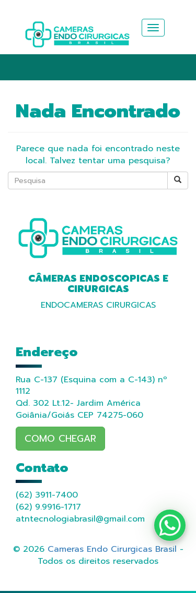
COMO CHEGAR (60, 438)
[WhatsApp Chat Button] (170, 525)
